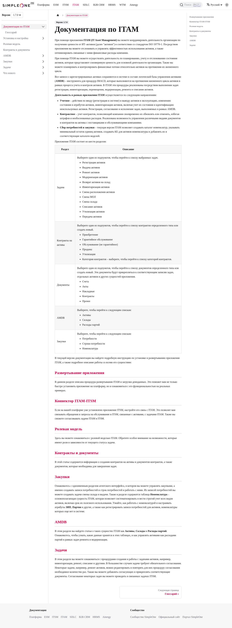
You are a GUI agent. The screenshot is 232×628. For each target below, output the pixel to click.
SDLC (86, 4)
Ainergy (134, 4)
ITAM (75, 4)
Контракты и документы (16, 49)
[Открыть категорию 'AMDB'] (43, 55)
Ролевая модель (11, 44)
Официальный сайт (169, 617)
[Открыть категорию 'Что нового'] (43, 73)
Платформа (43, 4)
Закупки (7, 61)
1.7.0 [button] (15, 15)
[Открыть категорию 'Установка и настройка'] (43, 38)
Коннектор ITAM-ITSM (75, 401)
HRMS (112, 4)
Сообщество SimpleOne (143, 617)
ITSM (66, 4)
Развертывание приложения (79, 373)
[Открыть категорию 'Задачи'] (43, 67)
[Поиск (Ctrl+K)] (191, 5)
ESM (56, 4)
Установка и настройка (15, 38)
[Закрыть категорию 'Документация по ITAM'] (43, 26)
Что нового (9, 73)
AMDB (7, 55)
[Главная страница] (58, 15)
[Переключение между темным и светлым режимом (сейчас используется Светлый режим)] (226, 4)
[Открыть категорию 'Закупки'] (43, 61)
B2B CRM (98, 4)
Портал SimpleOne (192, 617)
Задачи (7, 67)
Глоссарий (11, 32)
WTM (122, 4)
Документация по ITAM (16, 26)
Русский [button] (213, 4)
